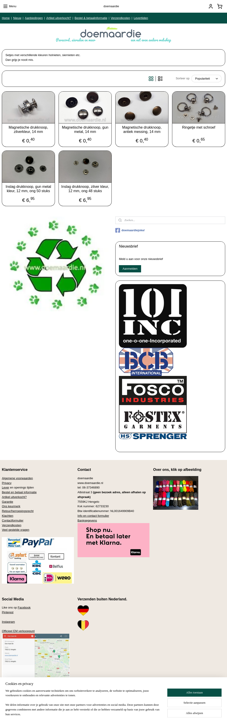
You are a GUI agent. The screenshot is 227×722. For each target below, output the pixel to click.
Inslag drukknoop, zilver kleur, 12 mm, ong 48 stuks (85, 189)
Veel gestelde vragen (15, 529)
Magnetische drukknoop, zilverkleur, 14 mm (28, 129)
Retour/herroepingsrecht (17, 511)
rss (106, 713)
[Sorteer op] (206, 78)
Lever (5, 487)
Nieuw (17, 18)
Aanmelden (130, 268)
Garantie (7, 501)
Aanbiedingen (34, 18)
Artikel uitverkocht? (58, 18)
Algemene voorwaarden (17, 478)
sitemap (98, 713)
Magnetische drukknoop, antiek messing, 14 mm (141, 129)
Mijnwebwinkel (157, 713)
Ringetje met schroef (198, 127)
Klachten (7, 515)
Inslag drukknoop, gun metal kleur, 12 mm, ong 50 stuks (28, 189)
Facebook (24, 607)
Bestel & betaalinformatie (91, 18)
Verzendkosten (120, 18)
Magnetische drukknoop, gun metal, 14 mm (85, 129)
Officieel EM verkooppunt (18, 631)
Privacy (7, 483)
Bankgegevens (87, 520)
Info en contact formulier (93, 515)
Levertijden (141, 18)
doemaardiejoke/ (130, 230)
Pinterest (7, 612)
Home (6, 18)
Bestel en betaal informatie (19, 492)
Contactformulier (12, 520)
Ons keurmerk (11, 506)
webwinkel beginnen (121, 713)
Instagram (8, 621)
